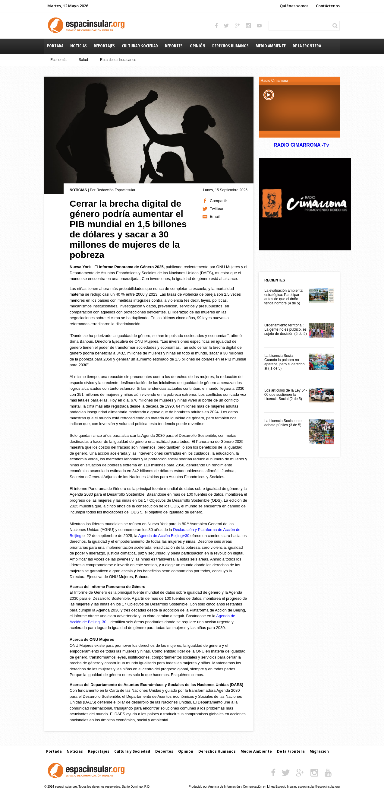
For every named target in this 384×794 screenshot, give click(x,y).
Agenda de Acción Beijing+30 (164, 535)
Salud (83, 60)
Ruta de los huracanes (118, 60)
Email (215, 216)
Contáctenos (328, 5)
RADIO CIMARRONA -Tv (301, 145)
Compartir (218, 200)
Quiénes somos (294, 5)
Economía (58, 60)
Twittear (217, 208)
